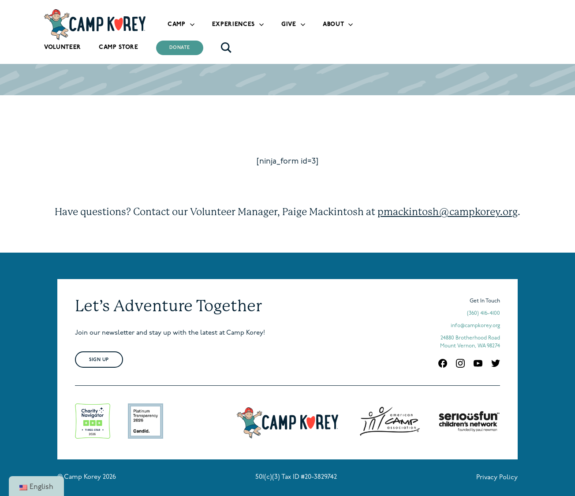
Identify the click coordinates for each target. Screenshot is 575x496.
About (333, 24)
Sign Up (99, 360)
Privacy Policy (497, 477)
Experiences (233, 24)
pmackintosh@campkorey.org (447, 211)
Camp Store (118, 47)
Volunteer (62, 47)
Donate (179, 47)
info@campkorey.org (475, 325)
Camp (177, 24)
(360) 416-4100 (483, 313)
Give (288, 24)
